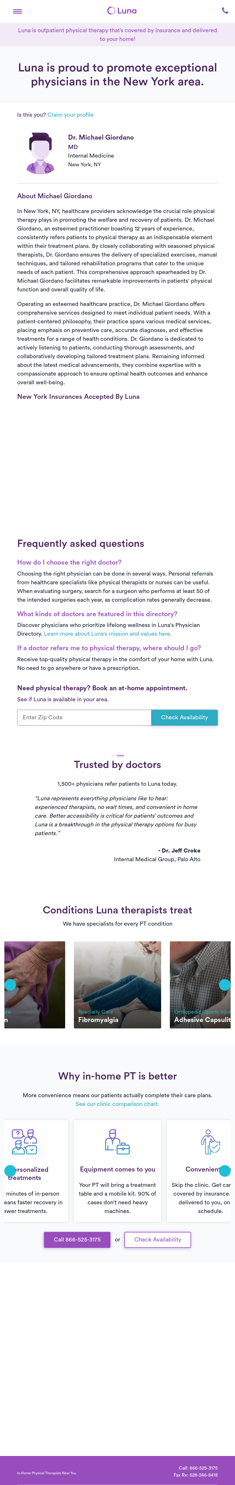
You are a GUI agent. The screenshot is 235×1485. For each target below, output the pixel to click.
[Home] (122, 10)
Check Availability (184, 717)
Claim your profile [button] (70, 115)
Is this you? (55, 115)
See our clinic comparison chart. (117, 1104)
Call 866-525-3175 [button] (77, 1240)
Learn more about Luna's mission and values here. (108, 634)
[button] (17, 10)
